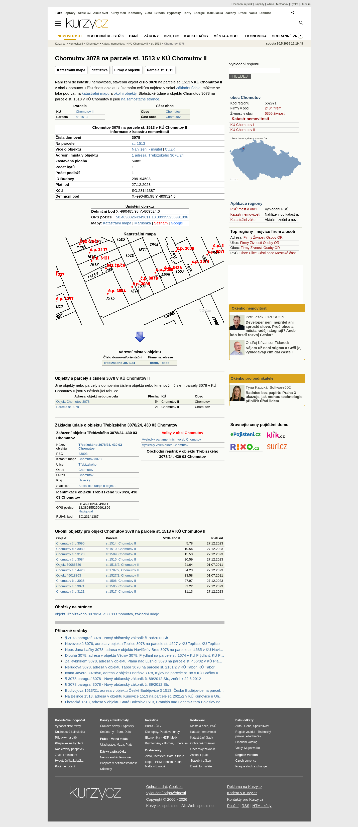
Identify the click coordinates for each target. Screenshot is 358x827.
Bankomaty (120, 720)
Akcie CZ (84, 13)
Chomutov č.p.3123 (70, 554)
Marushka (142, 223)
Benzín (168, 762)
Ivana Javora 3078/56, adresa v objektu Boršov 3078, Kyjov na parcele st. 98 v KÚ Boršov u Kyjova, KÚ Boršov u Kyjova (144, 673)
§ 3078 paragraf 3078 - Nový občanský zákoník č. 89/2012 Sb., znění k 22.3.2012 (133, 678)
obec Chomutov (245, 97)
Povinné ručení (65, 766)
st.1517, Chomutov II (121, 591)
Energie (199, 13)
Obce (244, 253)
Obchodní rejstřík (242, 4)
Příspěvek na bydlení (69, 743)
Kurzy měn (118, 13)
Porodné (125, 757)
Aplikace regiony (246, 203)
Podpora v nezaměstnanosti (119, 763)
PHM (158, 762)
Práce (242, 13)
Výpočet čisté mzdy (68, 726)
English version (246, 755)
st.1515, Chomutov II (121, 559)
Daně (134, 36)
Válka (253, 13)
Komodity (135, 13)
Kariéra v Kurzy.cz (242, 793)
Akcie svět (100, 13)
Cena (248, 726)
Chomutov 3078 (89, 459)
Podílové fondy (170, 732)
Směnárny (107, 732)
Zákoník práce (199, 755)
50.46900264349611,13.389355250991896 (152, 217)
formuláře (205, 766)
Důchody (106, 769)
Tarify (187, 13)
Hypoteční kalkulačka (69, 760)
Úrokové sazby (110, 726)
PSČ (213, 726)
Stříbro (179, 756)
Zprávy (70, 13)
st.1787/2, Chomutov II (122, 570)
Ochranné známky (290, 36)
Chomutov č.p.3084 (70, 559)
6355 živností (275, 113)
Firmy (248, 237)
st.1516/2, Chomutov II (122, 565)
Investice (151, 720)
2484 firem (273, 108)
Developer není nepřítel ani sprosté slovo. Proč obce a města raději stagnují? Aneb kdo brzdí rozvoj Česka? (263, 328)
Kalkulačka (215, 13)
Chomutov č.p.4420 (70, 570)
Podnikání (197, 720)
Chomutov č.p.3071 (70, 586)
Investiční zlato (163, 756)
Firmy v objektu (127, 70)
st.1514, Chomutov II (121, 543)
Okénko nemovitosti (249, 308)
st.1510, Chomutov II (121, 549)
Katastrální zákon (244, 220)
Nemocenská (109, 757)
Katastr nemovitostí (250, 119)
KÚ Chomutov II (242, 130)
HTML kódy (262, 805)
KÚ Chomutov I (242, 125)
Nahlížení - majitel (147, 149)
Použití (232, 805)
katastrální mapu (95, 93)
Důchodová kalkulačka (70, 732)
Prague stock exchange (251, 766)
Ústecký (84, 480)
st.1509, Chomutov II (121, 554)
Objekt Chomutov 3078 (73, 401)
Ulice (253, 253)
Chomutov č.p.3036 (70, 581)
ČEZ (159, 726)
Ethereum (181, 743)
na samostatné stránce (140, 99)
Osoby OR (274, 237)
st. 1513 (81, 117)
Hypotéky (174, 13)
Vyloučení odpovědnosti (166, 793)
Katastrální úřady (201, 737)
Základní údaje (188, 88)
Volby (239, 748)
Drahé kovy (153, 750)
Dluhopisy (151, 732)
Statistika (99, 70)
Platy (129, 744)
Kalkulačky (196, 36)
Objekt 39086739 (68, 565)
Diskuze (265, 13)
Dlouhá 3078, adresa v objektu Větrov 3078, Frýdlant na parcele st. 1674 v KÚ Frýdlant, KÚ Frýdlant (144, 655)
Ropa (149, 762)
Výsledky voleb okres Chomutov (165, 445)
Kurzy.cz (60, 43)
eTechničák (253, 736)
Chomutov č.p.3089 (70, 549)
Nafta (178, 762)
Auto (238, 726)
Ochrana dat (156, 786)
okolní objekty (125, 93)
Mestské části (286, 253)
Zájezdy (260, 4)
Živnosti (259, 237)
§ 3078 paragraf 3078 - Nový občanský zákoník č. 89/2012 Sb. (117, 638)
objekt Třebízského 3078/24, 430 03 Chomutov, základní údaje (107, 614)
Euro (119, 732)
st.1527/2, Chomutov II (122, 575)
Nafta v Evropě (155, 766)
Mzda (120, 744)
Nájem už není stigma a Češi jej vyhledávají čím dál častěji (274, 350)
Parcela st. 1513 (160, 70)
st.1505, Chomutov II (121, 586)
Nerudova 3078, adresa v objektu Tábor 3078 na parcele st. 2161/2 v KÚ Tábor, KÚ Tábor (140, 667)
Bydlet (294, 4)
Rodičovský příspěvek (69, 749)
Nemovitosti (75, 43)
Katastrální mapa (71, 70)
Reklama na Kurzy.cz (244, 786)
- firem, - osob (158, 363)
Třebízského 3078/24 (119, 363)
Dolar (128, 732)
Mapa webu (252, 748)
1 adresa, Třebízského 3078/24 (158, 155)
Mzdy (174, 737)
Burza (149, 726)
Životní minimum (66, 755)
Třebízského (87, 464)
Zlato (148, 13)
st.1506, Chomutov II (121, 581)
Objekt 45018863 (68, 575)
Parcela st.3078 (67, 407)
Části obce (266, 253)
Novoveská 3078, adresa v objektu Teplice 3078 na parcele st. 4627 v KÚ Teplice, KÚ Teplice (142, 643)
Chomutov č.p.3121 (70, 591)
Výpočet (79, 720)
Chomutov (173, 111)
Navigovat (85, 511)
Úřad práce (107, 744)
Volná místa (119, 739)
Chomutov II (84, 111)
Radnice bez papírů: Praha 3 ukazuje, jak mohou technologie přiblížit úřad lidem (274, 396)
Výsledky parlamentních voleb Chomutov (171, 439)
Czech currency (245, 760)
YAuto (270, 4)
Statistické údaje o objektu (97, 486)
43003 (82, 454)
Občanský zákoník (202, 749)
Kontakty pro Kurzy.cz (245, 799)
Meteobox (282, 4)
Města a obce (227, 36)
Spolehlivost (261, 726)
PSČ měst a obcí (243, 209)
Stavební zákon (200, 760)
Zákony (230, 13)
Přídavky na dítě (66, 737)
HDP (166, 737)
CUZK (170, 149)
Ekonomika (256, 36)
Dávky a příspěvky (113, 751)
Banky (104, 720)
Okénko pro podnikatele (252, 378)
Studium (305, 4)
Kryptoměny (153, 743)
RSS (245, 805)
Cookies (175, 786)
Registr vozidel (245, 732)
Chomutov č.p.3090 (70, 543)
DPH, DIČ (171, 36)
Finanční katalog (246, 742)
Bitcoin (160, 13)
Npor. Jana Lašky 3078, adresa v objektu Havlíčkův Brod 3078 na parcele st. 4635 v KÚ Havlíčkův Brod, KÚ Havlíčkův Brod (144, 649)
